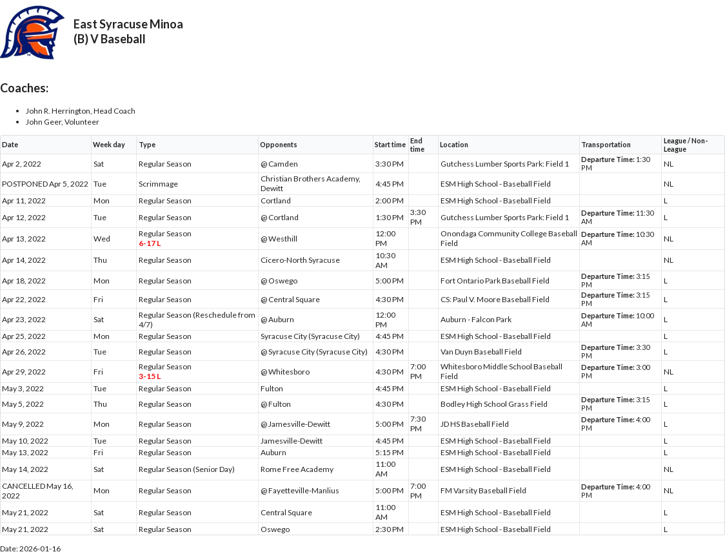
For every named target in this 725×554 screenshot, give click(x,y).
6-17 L (150, 243)
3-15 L (150, 376)
